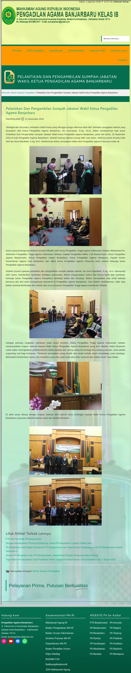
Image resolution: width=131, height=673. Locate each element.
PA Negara (115, 616)
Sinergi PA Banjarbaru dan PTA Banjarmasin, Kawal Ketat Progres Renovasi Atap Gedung (49, 544)
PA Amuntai (115, 611)
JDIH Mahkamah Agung (57, 655)
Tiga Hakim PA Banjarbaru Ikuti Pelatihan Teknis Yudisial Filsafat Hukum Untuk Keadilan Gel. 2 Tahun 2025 (57, 548)
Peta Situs (110, 670)
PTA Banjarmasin (98, 611)
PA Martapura (116, 641)
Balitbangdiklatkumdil (56, 651)
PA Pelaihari (115, 626)
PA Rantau (95, 626)
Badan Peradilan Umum (57, 635)
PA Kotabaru (116, 631)
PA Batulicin (115, 635)
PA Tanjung (115, 621)
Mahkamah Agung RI (56, 611)
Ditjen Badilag (52, 641)
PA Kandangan (97, 631)
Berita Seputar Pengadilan (45, 559)
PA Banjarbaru (97, 621)
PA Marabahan (97, 635)
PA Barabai (95, 641)
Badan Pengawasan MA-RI (59, 616)
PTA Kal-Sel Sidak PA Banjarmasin (22, 528)
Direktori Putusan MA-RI (57, 626)
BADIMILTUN (52, 645)
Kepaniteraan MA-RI (55, 631)
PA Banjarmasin (97, 616)
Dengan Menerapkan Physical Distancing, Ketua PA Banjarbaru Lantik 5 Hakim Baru (46, 532)
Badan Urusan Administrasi (59, 621)
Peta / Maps (123, 670)
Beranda (99, 670)
